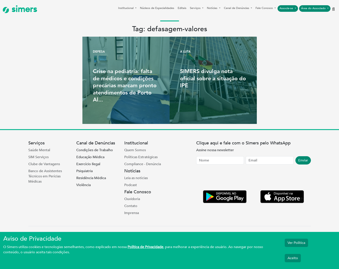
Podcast (130, 185)
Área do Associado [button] (314, 8)
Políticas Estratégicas (141, 157)
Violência (83, 185)
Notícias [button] (212, 8)
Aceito (293, 258)
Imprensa (131, 213)
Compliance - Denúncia (142, 164)
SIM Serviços (38, 157)
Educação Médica (90, 157)
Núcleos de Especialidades (157, 8)
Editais (182, 8)
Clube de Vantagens (44, 164)
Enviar (303, 160)
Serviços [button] (195, 8)
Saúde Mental (39, 150)
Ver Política (296, 242)
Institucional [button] (126, 8)
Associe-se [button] (286, 8)
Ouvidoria (132, 199)
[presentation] (229, 178)
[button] (333, 9)
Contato (130, 206)
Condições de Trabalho (94, 150)
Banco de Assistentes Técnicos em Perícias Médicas (45, 176)
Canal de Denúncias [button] (237, 8)
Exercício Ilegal (88, 164)
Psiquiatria (84, 171)
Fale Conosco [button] (265, 8)
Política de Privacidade (145, 247)
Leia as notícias (136, 178)
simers (20, 9)
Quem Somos (135, 150)
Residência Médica (91, 178)
